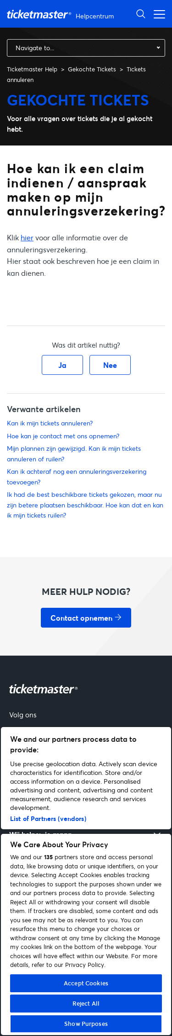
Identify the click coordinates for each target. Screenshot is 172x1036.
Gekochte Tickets (92, 69)
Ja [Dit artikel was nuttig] (62, 365)
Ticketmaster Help (32, 69)
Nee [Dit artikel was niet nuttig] (110, 365)
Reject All (86, 1003)
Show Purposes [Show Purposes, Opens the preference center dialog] (86, 1023)
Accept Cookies (86, 983)
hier (27, 237)
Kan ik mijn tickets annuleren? (50, 423)
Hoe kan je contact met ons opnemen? (63, 435)
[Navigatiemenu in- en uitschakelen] (157, 13)
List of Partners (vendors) (48, 818)
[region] (86, 881)
